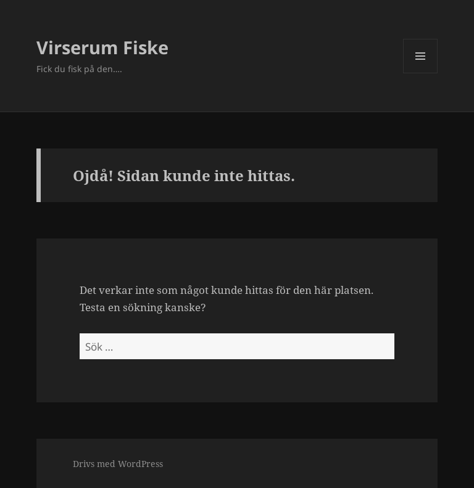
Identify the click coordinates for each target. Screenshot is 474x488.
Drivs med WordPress (118, 464)
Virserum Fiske (102, 47)
